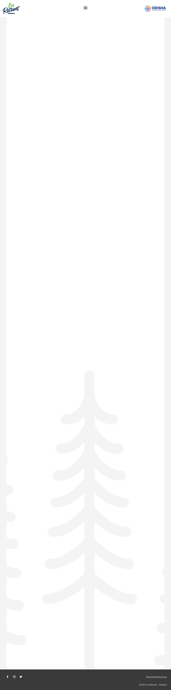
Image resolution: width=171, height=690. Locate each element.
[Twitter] (20, 676)
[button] (85, 8)
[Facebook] (7, 676)
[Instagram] (14, 676)
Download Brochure (156, 677)
